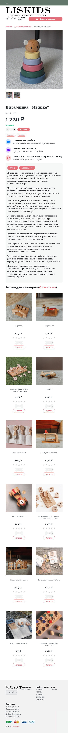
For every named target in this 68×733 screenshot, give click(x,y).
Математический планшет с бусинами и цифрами (49, 517)
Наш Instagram (13, 711)
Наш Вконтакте (13, 714)
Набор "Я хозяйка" (19, 453)
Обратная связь (12, 709)
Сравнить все (47, 287)
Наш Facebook (12, 716)
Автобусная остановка (49, 453)
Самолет (49, 389)
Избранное (10, 135)
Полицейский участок (18, 580)
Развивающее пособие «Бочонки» (49, 644)
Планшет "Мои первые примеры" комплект (19, 390)
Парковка (19, 326)
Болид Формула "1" (19, 516)
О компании (26, 689)
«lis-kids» (15, 727)
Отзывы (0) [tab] (27, 168)
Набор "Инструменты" (19, 643)
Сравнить (21, 135)
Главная (9, 27)
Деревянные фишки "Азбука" (49, 580)
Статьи (54, 689)
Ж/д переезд (49, 326)
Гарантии (40, 699)
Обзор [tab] (12, 168)
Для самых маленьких (23, 27)
